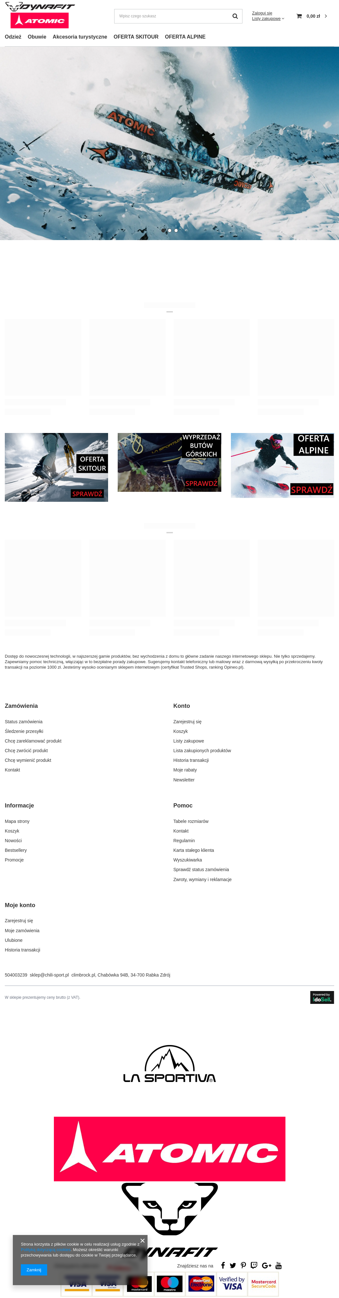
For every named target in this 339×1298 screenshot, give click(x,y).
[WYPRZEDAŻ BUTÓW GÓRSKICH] (169, 462)
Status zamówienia (24, 720)
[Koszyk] (311, 16)
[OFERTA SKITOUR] (56, 467)
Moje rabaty (185, 768)
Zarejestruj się (188, 720)
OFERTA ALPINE (185, 37)
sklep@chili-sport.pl (49, 971)
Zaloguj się (262, 13)
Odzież (13, 37)
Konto (182, 706)
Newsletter (184, 778)
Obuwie (37, 37)
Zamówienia (21, 706)
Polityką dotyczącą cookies (46, 1249)
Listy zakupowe (266, 18)
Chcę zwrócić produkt (26, 749)
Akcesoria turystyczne (80, 37)
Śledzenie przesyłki (24, 730)
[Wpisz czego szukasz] (178, 16)
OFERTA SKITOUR (136, 37)
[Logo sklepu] (40, 16)
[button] (163, 230)
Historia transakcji (191, 759)
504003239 (16, 971)
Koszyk (181, 730)
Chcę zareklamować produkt (33, 740)
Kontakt (12, 768)
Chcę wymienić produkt (28, 759)
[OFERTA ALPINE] (282, 466)
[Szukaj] (235, 16)
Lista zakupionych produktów (202, 749)
